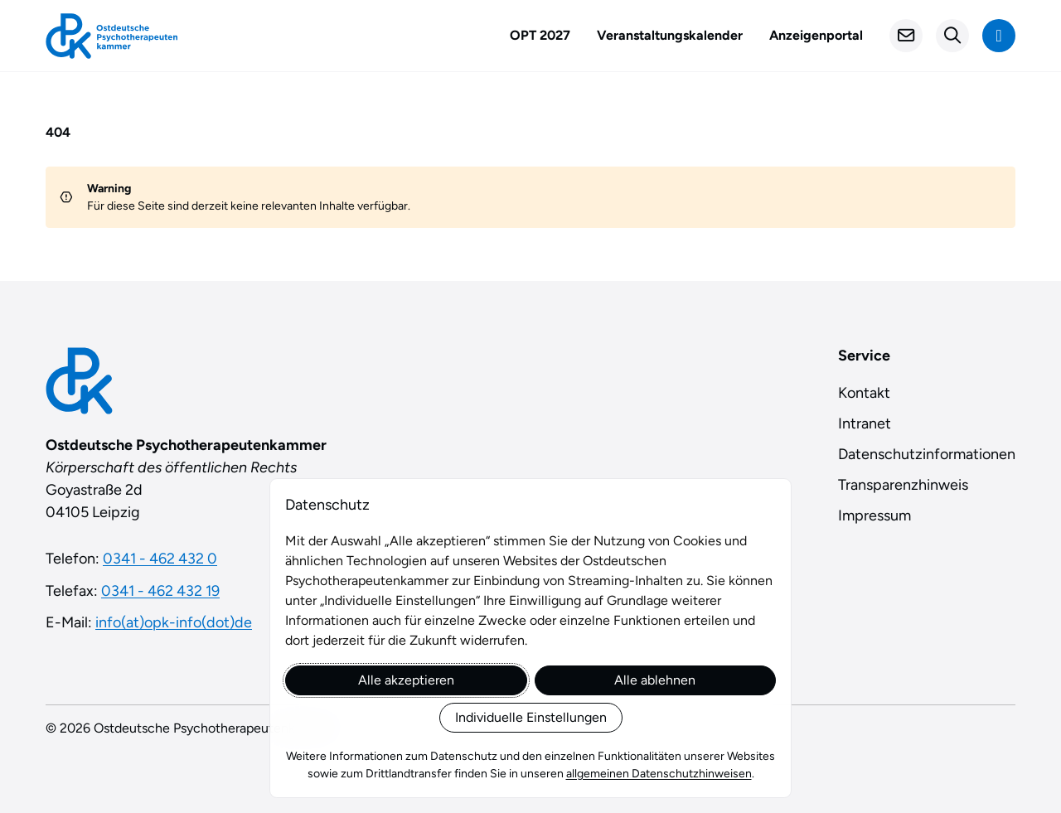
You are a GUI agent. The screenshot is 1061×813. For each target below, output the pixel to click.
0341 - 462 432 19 (160, 591)
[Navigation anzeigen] (998, 35)
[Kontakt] (906, 35)
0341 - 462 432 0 (160, 558)
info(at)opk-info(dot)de (173, 622)
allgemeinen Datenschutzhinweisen (659, 774)
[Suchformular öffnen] (952, 35)
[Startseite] (111, 36)
